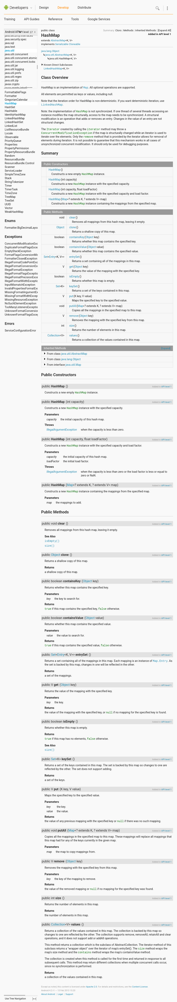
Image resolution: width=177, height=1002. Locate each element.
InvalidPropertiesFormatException (25, 288)
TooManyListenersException (22, 307)
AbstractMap (58, 40)
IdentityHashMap (15, 114)
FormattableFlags (15, 92)
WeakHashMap (14, 211)
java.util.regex (13, 76)
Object (60, 227)
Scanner (10, 167)
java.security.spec (16, 39)
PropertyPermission (17, 148)
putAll (72, 306)
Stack (8, 178)
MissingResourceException (21, 299)
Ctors (118, 30)
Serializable (61, 44)
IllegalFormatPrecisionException (24, 277)
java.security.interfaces (19, 35)
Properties (11, 144)
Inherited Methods (145, 30)
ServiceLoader (13, 170)
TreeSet (9, 200)
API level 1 (165, 34)
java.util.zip (11, 80)
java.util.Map (73, 364)
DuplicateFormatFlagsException (24, 247)
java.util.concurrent (16, 54)
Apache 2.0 (91, 986)
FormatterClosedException (21, 258)
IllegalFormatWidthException (22, 281)
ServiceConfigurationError (20, 330)
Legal (60, 994)
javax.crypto (12, 84)
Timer (8, 185)
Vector (9, 208)
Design (44, 7)
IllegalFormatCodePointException (25, 262)
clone (72, 227)
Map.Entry (160, 661)
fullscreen (34, 998)
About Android (48, 994)
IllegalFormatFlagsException (22, 273)
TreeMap (10, 196)
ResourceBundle (15, 159)
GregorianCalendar (16, 99)
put (71, 296)
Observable (11, 137)
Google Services (99, 19)
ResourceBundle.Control (19, 163)
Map (85, 87)
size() (49, 545)
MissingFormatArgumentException (26, 292)
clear (72, 217)
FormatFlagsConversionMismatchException (31, 254)
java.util (9, 50)
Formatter (11, 96)
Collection (54, 335)
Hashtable (11, 110)
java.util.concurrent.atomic (21, 58)
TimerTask (11, 189)
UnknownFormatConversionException (28, 310)
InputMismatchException (20, 284)
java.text (10, 46)
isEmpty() (52, 541)
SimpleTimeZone (15, 174)
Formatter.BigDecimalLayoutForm (25, 227)
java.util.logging (14, 69)
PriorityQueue (13, 140)
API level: (24, 31)
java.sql (9, 43)
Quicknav (31, 7)
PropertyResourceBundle (20, 152)
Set (46, 256)
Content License (140, 986)
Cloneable (74, 44)
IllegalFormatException (19, 269)
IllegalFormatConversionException (26, 266)
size (71, 325)
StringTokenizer (14, 181)
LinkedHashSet (14, 122)
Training (9, 19)
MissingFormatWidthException (23, 295)
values (73, 335)
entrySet (74, 256)
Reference (55, 19)
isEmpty (74, 276)
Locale (9, 133)
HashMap (11, 103)
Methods (128, 30)
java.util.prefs (13, 73)
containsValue (77, 247)
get (71, 266)
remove (73, 315)
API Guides (31, 19)
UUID (8, 204)
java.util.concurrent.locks (20, 61)
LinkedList (11, 125)
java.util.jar (11, 65)
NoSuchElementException (20, 303)
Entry (52, 256)
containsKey (76, 237)
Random (10, 155)
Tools (75, 19)
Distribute (84, 7)
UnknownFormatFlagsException (24, 314)
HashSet (10, 107)
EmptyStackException (18, 251)
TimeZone (11, 193)
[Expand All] (164, 30)
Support (69, 994)
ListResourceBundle (17, 129)
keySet (73, 286)
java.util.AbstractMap (57, 54)
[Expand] (166, 348)
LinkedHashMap (15, 118)
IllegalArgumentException (62, 429)
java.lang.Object (50, 51)
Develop (63, 7)
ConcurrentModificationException (25, 243)
